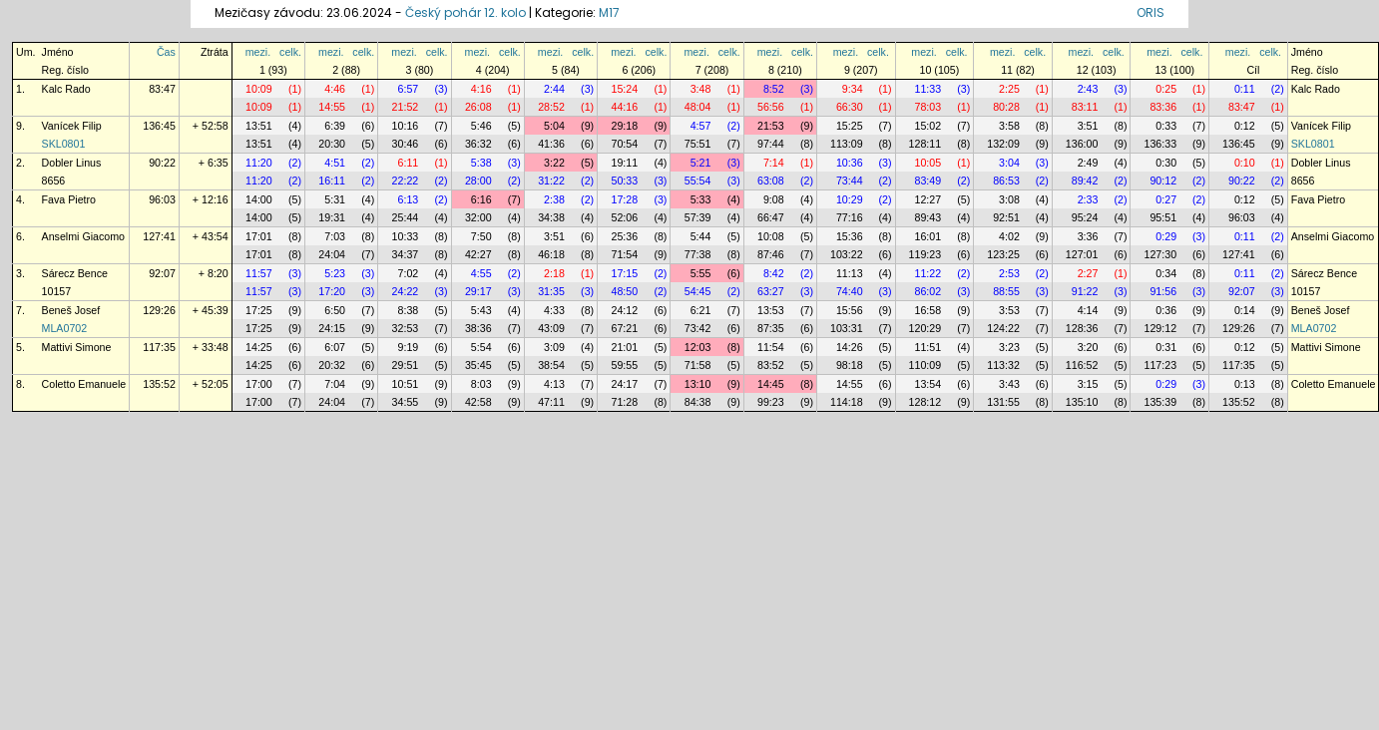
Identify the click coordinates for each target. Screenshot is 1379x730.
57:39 (698, 217)
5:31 (334, 199)
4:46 (334, 89)
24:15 (331, 328)
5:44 (700, 236)
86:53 (1006, 180)
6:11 (408, 163)
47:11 (551, 402)
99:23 (770, 402)
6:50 (334, 310)
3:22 (554, 163)
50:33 (624, 180)
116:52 (1082, 365)
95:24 (1085, 217)
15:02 (928, 126)
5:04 (554, 126)
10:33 (405, 236)
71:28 (624, 402)
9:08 (773, 199)
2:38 (554, 199)
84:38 (698, 402)
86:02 (928, 291)
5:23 (334, 273)
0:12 (1244, 126)
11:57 (258, 273)
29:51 (405, 365)
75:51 (698, 144)
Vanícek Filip (72, 126)
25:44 (405, 217)
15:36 (849, 236)
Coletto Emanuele (84, 384)
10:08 (770, 236)
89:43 (928, 217)
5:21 (700, 163)
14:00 (258, 199)
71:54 (624, 254)
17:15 (624, 273)
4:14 (1088, 310)
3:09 (554, 347)
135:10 (1082, 402)
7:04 (334, 384)
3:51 (1088, 126)
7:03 (334, 236)
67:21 (624, 328)
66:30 (849, 107)
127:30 (1160, 254)
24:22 (405, 291)
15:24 (624, 89)
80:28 (1006, 107)
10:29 (849, 199)
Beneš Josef (71, 310)
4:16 (481, 89)
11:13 (849, 273)
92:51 (1006, 217)
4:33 (554, 310)
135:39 (1160, 402)
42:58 (478, 402)
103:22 (846, 254)
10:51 (405, 384)
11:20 (258, 163)
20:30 (331, 144)
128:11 (925, 144)
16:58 (928, 310)
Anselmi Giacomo (84, 236)
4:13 (554, 384)
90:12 (1162, 180)
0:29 (1165, 236)
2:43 (1088, 89)
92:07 (162, 273)
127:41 (159, 236)
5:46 (481, 126)
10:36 (849, 163)
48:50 (624, 291)
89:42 (1085, 180)
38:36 (478, 328)
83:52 (770, 365)
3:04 (1009, 163)
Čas (166, 52)
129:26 (159, 310)
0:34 (1165, 273)
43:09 (551, 328)
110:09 (925, 365)
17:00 (258, 384)
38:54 (551, 365)
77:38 (698, 254)
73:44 (849, 180)
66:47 (770, 217)
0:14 (1244, 310)
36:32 (478, 144)
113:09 (846, 144)
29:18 (624, 126)
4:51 (334, 163)
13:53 (770, 310)
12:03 (698, 347)
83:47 (162, 89)
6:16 (481, 199)
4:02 (1009, 236)
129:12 (1160, 328)
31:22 (551, 180)
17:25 (258, 310)
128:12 (925, 402)
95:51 (1162, 217)
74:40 (849, 291)
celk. (290, 52)
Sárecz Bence (75, 273)
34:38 (551, 217)
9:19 (408, 347)
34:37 (405, 254)
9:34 (852, 89)
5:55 (700, 273)
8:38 (408, 310)
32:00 (478, 217)
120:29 (925, 328)
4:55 (481, 273)
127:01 (1082, 254)
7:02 (408, 273)
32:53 (405, 328)
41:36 (551, 144)
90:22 (162, 163)
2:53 (1009, 273)
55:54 (698, 180)
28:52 (551, 107)
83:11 (1085, 107)
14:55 (331, 107)
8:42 (773, 273)
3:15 (1088, 384)
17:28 (624, 199)
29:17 (478, 291)
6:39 (334, 126)
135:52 (159, 384)
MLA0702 (65, 328)
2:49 (1088, 163)
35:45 (478, 365)
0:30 (1165, 163)
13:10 (698, 384)
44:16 (624, 107)
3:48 (700, 89)
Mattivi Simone (77, 347)
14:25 (258, 347)
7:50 (481, 236)
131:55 (1003, 402)
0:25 (1165, 89)
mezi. (257, 52)
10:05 (928, 163)
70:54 (624, 144)
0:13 (1244, 384)
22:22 (405, 180)
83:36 (1162, 107)
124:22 (1003, 328)
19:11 (624, 163)
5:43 (481, 310)
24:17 (624, 384)
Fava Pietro (69, 199)
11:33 (928, 89)
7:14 (773, 163)
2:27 (1088, 273)
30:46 (405, 144)
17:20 (331, 291)
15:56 (849, 310)
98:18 (849, 365)
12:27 (928, 199)
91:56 (1162, 291)
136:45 (159, 126)
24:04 (331, 254)
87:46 (770, 254)
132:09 (1003, 144)
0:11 (1244, 89)
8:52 (773, 89)
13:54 (928, 384)
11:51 (928, 347)
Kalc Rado (66, 89)
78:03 (928, 107)
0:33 (1165, 126)
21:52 (405, 107)
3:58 (1009, 126)
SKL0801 (64, 144)
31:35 (551, 291)
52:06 (624, 217)
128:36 (1082, 328)
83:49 (928, 180)
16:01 (928, 236)
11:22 (928, 273)
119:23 (925, 254)
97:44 (770, 144)
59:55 (624, 365)
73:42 (698, 328)
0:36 (1165, 310)
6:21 (700, 310)
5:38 (481, 163)
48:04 (698, 107)
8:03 (481, 384)
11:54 (770, 347)
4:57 (700, 126)
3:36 (1088, 236)
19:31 (331, 217)
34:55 (405, 402)
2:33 (1088, 199)
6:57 (408, 89)
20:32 (331, 365)
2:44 (554, 89)
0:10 (1244, 163)
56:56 (770, 107)
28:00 (478, 180)
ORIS (1150, 12)
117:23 (1160, 365)
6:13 (408, 199)
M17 (609, 12)
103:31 (846, 328)
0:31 (1165, 347)
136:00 (1082, 144)
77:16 (849, 217)
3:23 (1009, 347)
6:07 (334, 347)
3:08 (1009, 199)
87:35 (770, 328)
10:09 (258, 89)
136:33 (1160, 144)
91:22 (1085, 291)
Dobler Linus (72, 163)
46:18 (551, 254)
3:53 (1009, 310)
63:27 (770, 291)
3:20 (1088, 347)
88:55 (1006, 291)
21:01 (624, 347)
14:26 (849, 347)
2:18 (554, 273)
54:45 (698, 291)
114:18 (846, 402)
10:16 (405, 126)
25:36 (624, 236)
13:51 (258, 126)
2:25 (1009, 89)
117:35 (159, 347)
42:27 (478, 254)
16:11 (331, 180)
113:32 (1003, 365)
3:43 (1009, 384)
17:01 (258, 236)
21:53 (770, 126)
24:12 (624, 310)
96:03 (162, 199)
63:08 (770, 180)
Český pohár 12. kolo (465, 12)
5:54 (481, 347)
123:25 (1003, 254)
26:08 (478, 107)
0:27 (1165, 199)
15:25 (849, 126)
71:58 (698, 365)
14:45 (770, 384)
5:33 (700, 199)
